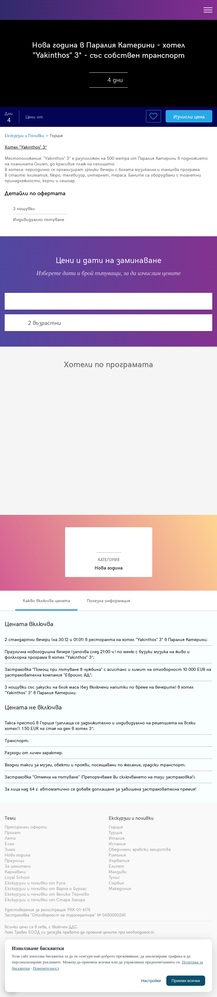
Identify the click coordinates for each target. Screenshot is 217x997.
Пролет (13, 832)
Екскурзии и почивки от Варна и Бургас (46, 888)
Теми (10, 818)
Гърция (56, 135)
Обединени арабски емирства (140, 849)
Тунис (114, 877)
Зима (10, 849)
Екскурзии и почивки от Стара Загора (45, 899)
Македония (120, 888)
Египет (116, 866)
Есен (9, 844)
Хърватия (119, 860)
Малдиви (118, 872)
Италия (117, 838)
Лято (10, 838)
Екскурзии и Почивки (24, 135)
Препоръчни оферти (26, 827)
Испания (117, 844)
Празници (14, 860)
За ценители (18, 866)
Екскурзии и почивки (131, 818)
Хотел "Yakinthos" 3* (26, 147)
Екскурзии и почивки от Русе (35, 883)
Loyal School (17, 877)
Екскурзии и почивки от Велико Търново (47, 894)
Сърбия (116, 883)
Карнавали (15, 872)
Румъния (117, 855)
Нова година (17, 855)
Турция (115, 832)
